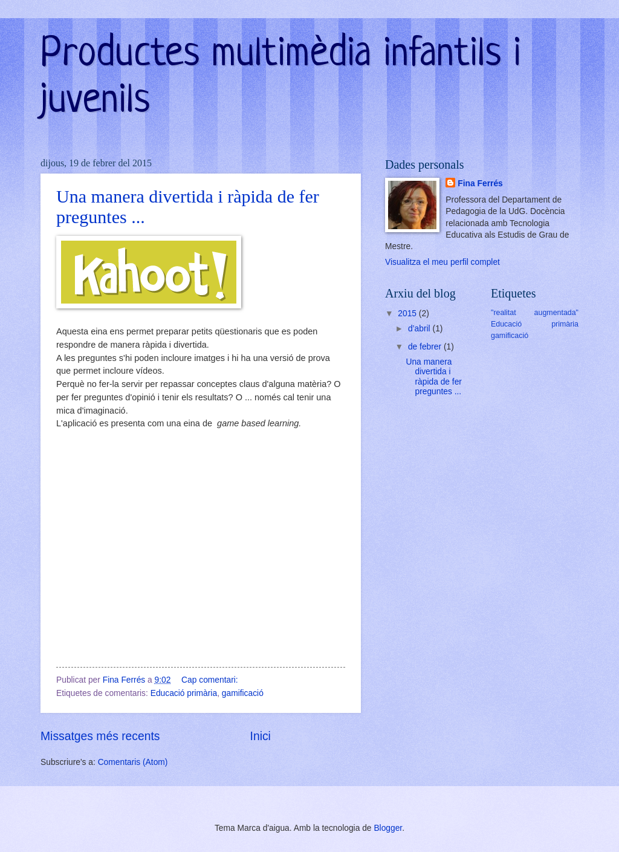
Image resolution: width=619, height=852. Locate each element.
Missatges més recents (100, 736)
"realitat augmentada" (534, 312)
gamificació (243, 693)
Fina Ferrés (480, 183)
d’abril (420, 328)
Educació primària (184, 693)
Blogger (388, 828)
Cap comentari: (210, 680)
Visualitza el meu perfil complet (442, 262)
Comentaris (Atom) (133, 762)
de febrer (426, 346)
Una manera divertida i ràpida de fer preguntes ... (433, 377)
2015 (408, 313)
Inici (260, 736)
